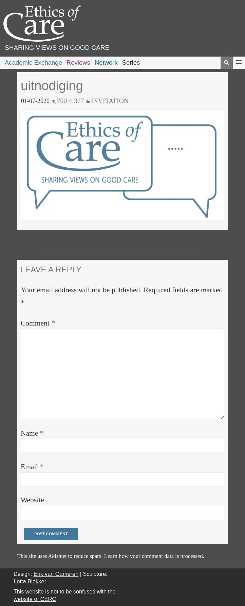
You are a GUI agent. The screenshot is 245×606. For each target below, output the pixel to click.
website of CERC (35, 599)
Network (106, 62)
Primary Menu (239, 68)
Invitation (110, 100)
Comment (38, 323)
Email (32, 466)
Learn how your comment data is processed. (154, 556)
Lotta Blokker (30, 581)
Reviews (78, 62)
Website (32, 500)
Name (32, 433)
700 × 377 (70, 100)
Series (131, 62)
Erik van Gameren (56, 574)
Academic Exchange (33, 62)
